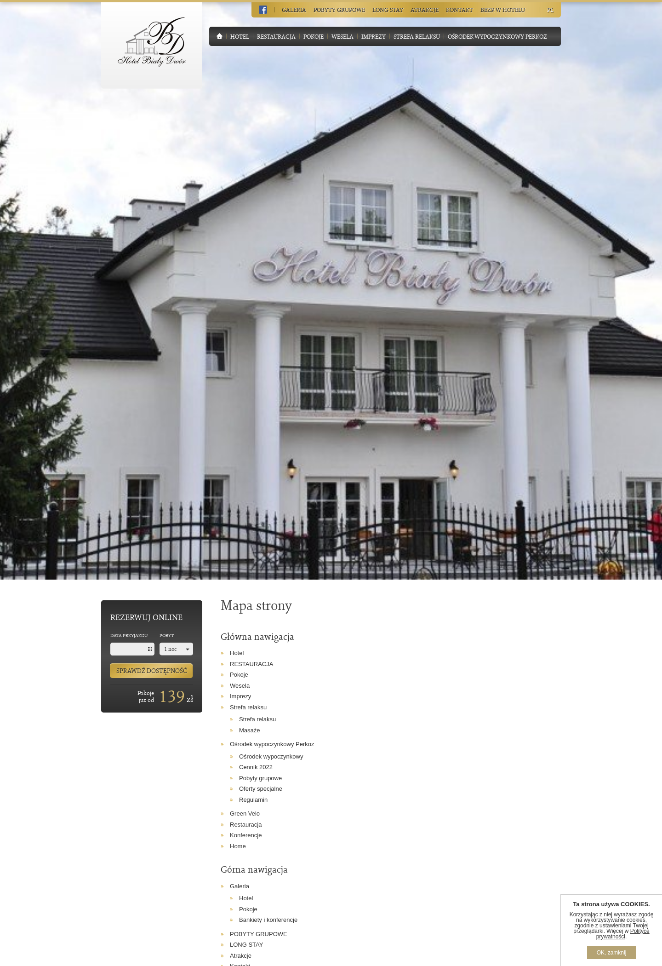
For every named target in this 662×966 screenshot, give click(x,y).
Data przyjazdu (129, 635)
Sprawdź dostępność (151, 670)
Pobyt (167, 635)
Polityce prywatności (623, 934)
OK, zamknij (612, 952)
